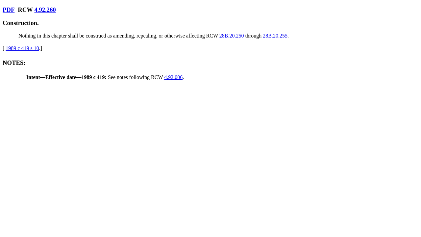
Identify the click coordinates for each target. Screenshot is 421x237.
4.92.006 (173, 77)
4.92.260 (45, 9)
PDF (8, 9)
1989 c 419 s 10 (22, 48)
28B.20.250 (231, 36)
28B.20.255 (275, 36)
